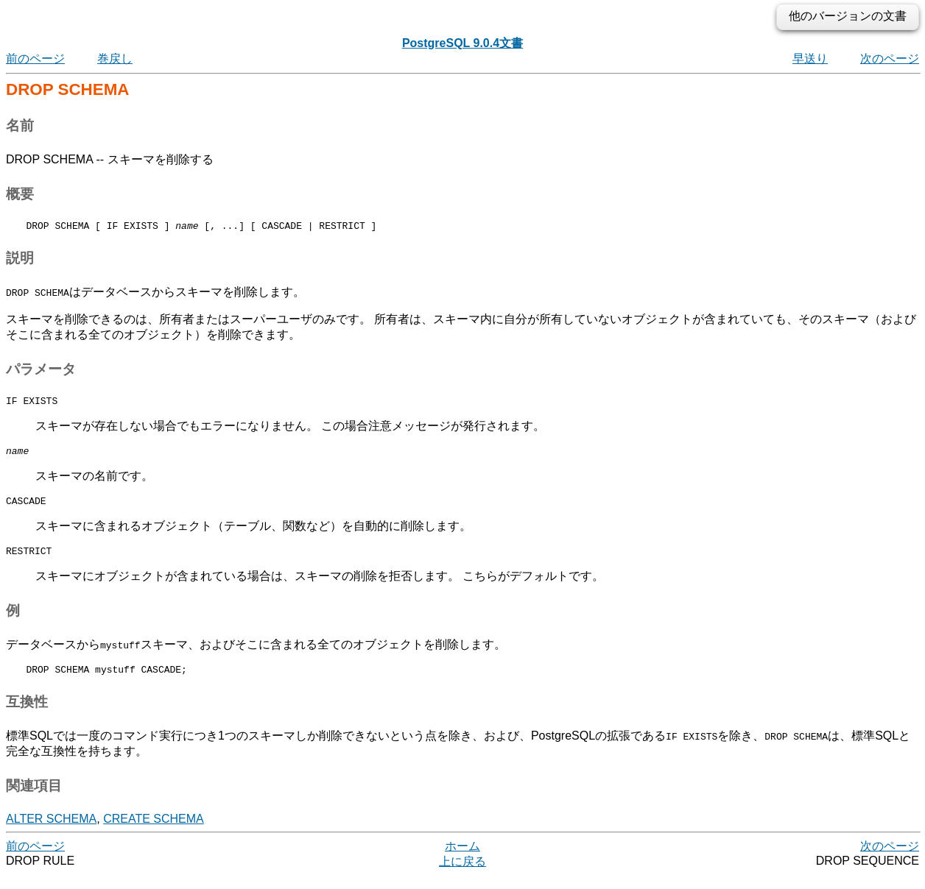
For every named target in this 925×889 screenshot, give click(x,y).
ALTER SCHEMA (51, 832)
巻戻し (115, 58)
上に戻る (462, 874)
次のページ (889, 58)
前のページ (35, 58)
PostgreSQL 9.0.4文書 (462, 43)
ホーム (462, 859)
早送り (810, 58)
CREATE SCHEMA (153, 832)
